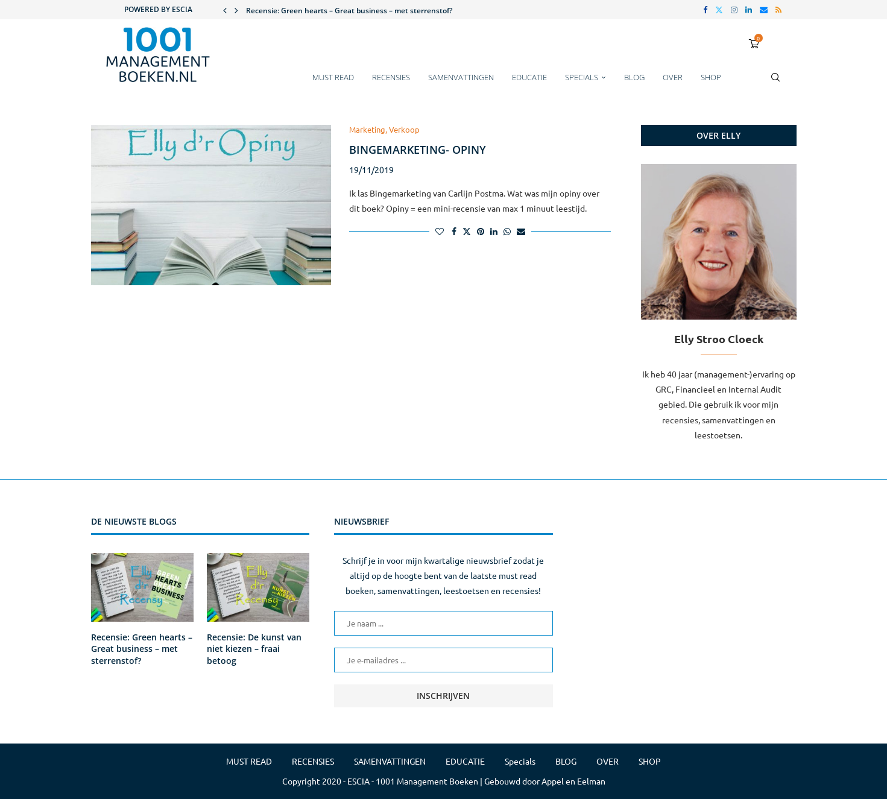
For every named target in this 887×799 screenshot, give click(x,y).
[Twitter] (719, 9)
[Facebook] (705, 9)
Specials (581, 77)
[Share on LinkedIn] (493, 231)
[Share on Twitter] (466, 231)
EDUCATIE (529, 77)
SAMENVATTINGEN (461, 77)
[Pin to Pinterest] (480, 231)
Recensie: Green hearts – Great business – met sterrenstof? (349, 10)
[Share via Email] (521, 231)
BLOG (634, 77)
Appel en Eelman (573, 780)
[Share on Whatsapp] (507, 231)
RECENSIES (391, 77)
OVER (673, 77)
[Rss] (778, 9)
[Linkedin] (748, 9)
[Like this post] (439, 231)
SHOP (711, 77)
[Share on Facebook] (454, 231)
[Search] (775, 83)
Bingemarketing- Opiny (417, 149)
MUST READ (333, 77)
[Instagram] (734, 9)
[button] (225, 9)
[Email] (764, 9)
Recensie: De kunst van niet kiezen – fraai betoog (254, 648)
